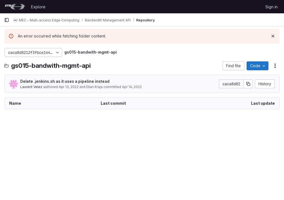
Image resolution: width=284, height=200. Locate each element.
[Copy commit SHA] (248, 83)
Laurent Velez (31, 87)
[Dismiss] (273, 36)
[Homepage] (15, 6)
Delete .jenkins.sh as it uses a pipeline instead (65, 81)
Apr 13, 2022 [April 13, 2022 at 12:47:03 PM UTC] (68, 87)
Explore (38, 6)
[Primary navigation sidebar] (6, 20)
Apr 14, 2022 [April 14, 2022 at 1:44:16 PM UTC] (132, 87)
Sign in (271, 6)
